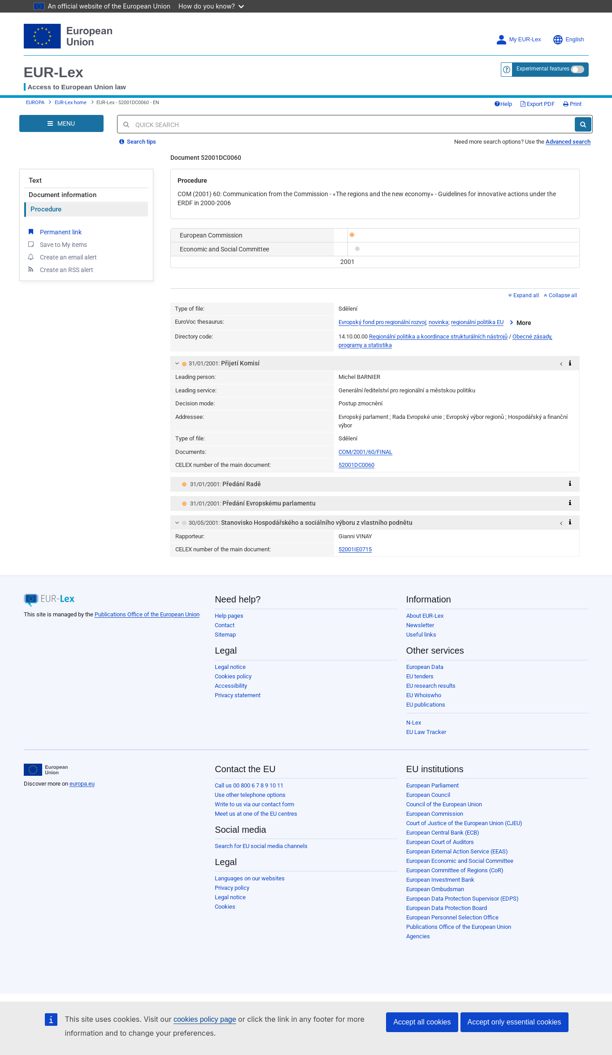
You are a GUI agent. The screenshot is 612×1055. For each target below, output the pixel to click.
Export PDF (538, 104)
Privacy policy (232, 887)
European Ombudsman (435, 889)
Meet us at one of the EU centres (256, 813)
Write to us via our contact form (254, 804)
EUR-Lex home (71, 103)
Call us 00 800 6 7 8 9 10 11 (249, 785)
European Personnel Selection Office (452, 917)
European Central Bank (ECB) (442, 832)
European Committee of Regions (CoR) (454, 870)
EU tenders (420, 676)
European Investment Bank (440, 879)
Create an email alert (61, 256)
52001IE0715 (355, 549)
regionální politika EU (477, 322)
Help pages (229, 615)
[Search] (583, 124)
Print (572, 104)
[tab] (375, 363)
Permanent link (54, 231)
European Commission (434, 813)
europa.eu (82, 783)
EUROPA (35, 103)
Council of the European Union (444, 804)
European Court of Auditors (440, 842)
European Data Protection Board (446, 908)
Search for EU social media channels (261, 846)
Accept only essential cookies (514, 1022)
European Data (424, 667)
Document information (62, 195)
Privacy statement (237, 695)
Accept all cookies (422, 1022)
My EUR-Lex (518, 39)
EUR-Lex (53, 72)
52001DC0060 (356, 465)
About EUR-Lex (424, 615)
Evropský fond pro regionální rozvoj (382, 322)
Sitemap (225, 634)
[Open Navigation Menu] (61, 123)
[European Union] (46, 770)
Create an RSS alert (59, 269)
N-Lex (413, 722)
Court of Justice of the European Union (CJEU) (464, 823)
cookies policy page (205, 1019)
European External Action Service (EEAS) (457, 851)
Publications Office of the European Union (147, 614)
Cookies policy (233, 676)
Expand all (523, 295)
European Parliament (432, 785)
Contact (224, 625)
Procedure (45, 209)
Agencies (418, 936)
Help (503, 104)
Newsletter (420, 625)
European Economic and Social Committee (459, 860)
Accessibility (231, 685)
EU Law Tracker (426, 732)
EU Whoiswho (423, 695)
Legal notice (230, 667)
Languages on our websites (250, 878)
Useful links (421, 634)
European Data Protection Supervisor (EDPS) (462, 898)
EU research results (431, 685)
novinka (438, 322)
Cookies (225, 906)
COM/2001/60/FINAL (365, 451)
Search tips (137, 141)
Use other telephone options (250, 794)
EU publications (425, 704)
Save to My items (56, 244)
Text (35, 180)
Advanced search (568, 141)
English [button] (568, 39)
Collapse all (560, 295)
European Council (428, 794)
